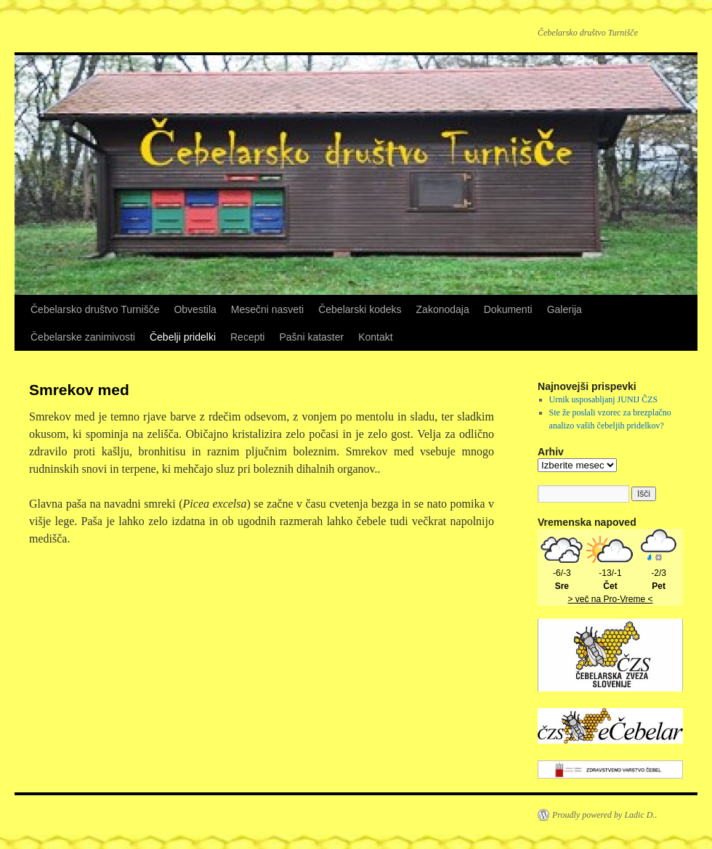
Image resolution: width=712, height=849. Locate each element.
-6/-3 (562, 573)
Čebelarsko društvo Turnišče (95, 309)
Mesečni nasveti (267, 309)
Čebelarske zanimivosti (83, 337)
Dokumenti (508, 309)
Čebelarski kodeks (359, 309)
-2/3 (659, 573)
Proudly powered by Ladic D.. (604, 815)
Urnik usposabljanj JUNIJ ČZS (603, 399)
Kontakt (375, 337)
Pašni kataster (311, 337)
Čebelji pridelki (183, 337)
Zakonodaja (442, 309)
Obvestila (195, 309)
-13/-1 (610, 573)
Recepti (247, 337)
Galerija (564, 309)
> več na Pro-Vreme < (610, 599)
